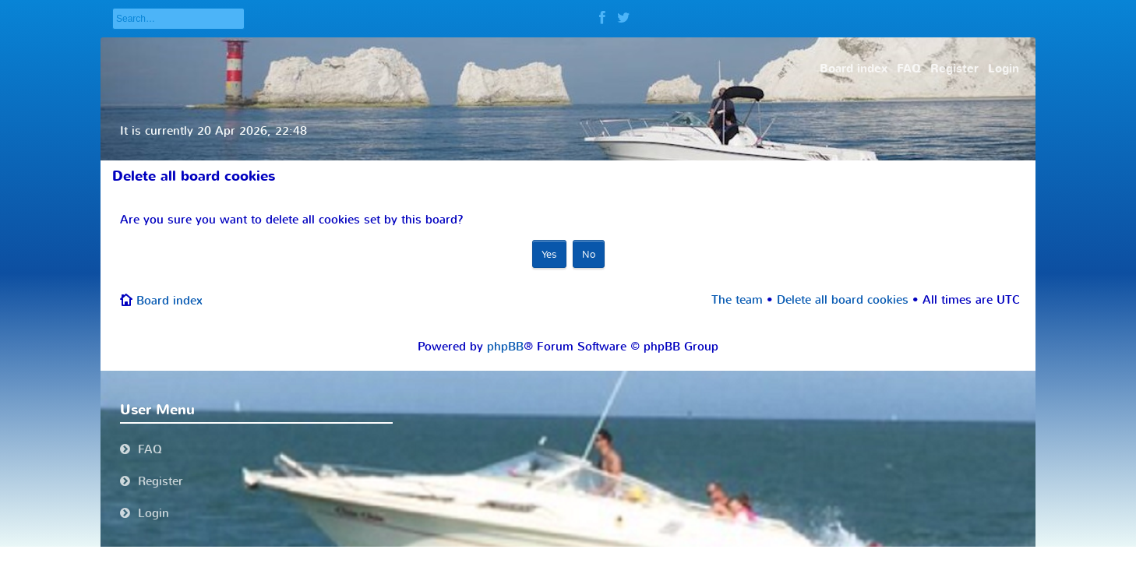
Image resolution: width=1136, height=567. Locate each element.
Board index (169, 300)
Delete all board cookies (842, 300)
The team (737, 300)
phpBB (505, 346)
